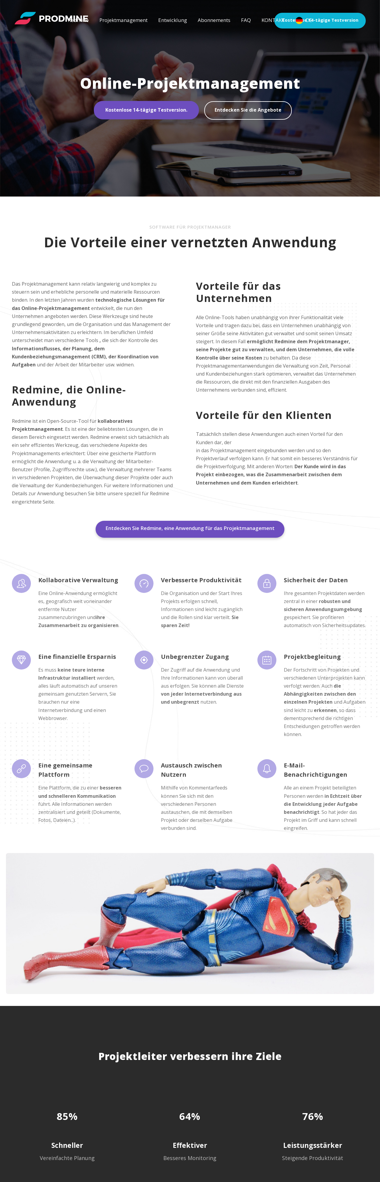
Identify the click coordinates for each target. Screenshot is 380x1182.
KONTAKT (273, 20)
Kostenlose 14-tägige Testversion (323, 20)
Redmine (78, 20)
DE (309, 20)
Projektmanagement (123, 20)
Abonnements (214, 20)
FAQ (246, 20)
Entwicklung (172, 20)
